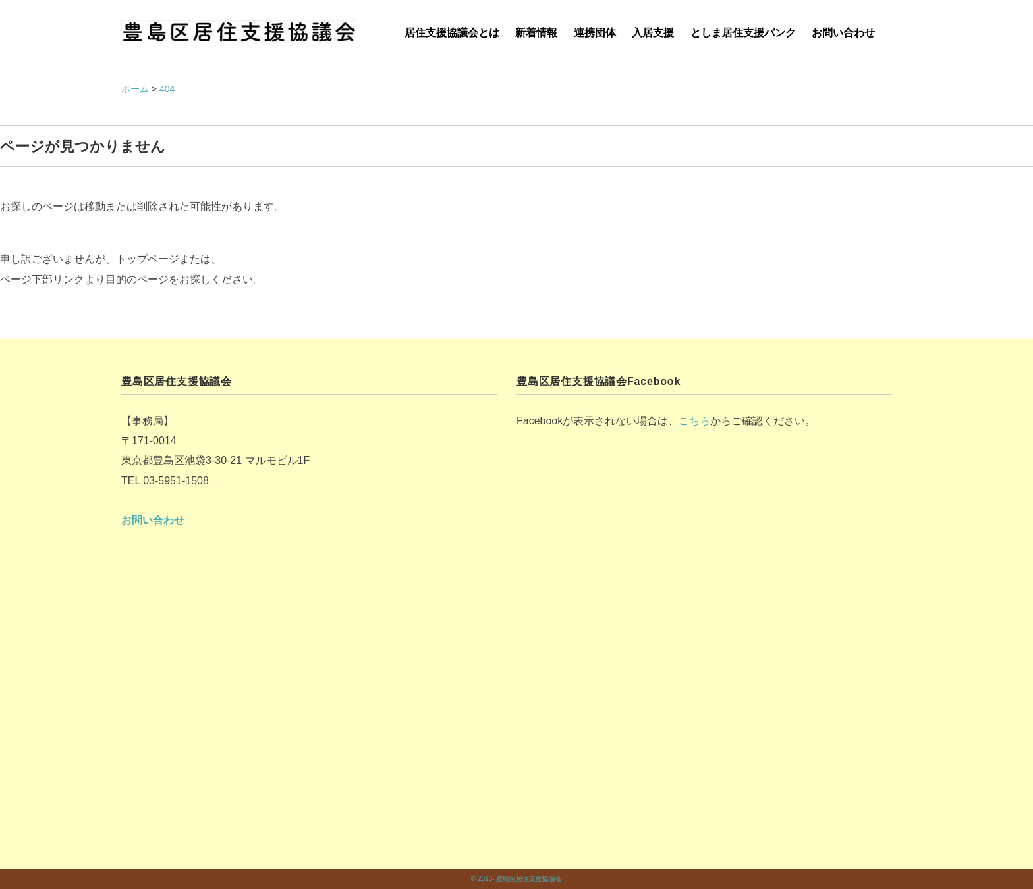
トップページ (147, 259)
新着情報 (536, 32)
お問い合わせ (843, 32)
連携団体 (595, 32)
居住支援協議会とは (452, 32)
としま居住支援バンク (743, 32)
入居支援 (653, 32)
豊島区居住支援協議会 (529, 878)
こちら (694, 420)
